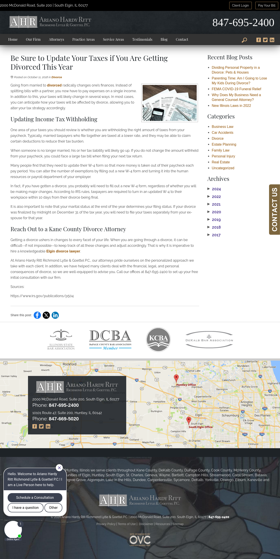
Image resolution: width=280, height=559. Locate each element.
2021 (213, 204)
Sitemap (178, 524)
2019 (214, 219)
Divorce (57, 77)
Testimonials (142, 39)
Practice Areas (83, 39)
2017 (213, 235)
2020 (214, 212)
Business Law (222, 127)
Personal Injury (223, 156)
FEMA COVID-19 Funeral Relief (236, 89)
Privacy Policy (106, 524)
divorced (54, 85)
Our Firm (33, 39)
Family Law (220, 150)
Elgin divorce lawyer (63, 251)
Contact (182, 39)
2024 (214, 189)
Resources (163, 524)
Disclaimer (146, 524)
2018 (214, 227)
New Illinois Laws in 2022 (231, 106)
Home (13, 39)
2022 (214, 196)
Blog (164, 39)
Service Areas (113, 39)
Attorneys (56, 39)
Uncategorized (223, 168)
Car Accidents (222, 132)
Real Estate (221, 162)
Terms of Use (127, 524)
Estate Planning (224, 144)
